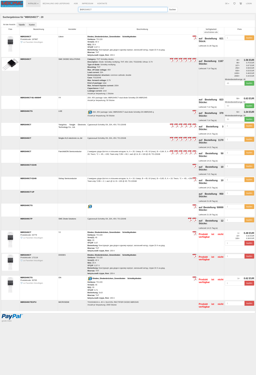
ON (60, 277)
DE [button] (227, 3)
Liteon (61, 36)
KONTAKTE (102, 3)
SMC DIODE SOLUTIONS (69, 59)
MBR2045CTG (26, 111)
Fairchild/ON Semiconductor (70, 151)
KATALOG (33, 3)
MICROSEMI (64, 302)
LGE (60, 111)
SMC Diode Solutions (67, 219)
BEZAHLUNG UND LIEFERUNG (56, 3)
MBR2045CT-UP (27, 192)
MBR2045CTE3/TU (28, 302)
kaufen (249, 38)
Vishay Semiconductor (68, 178)
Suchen (172, 9)
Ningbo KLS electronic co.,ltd (70, 138)
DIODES (62, 255)
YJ (60, 232)
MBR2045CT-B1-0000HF (30, 98)
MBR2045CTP (26, 219)
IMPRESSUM (87, 3)
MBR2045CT (25, 36)
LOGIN (249, 3)
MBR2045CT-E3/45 (28, 165)
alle (211, 32)
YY (60, 98)
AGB (76, 3)
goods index (7, 321)
